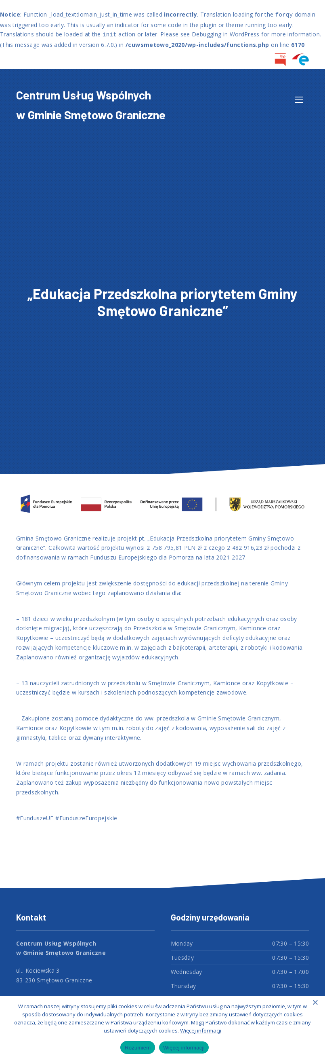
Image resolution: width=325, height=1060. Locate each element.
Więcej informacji (200, 1030)
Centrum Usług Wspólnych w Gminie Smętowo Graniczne (91, 105)
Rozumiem (138, 1048)
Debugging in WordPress (226, 34)
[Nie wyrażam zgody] (315, 1002)
